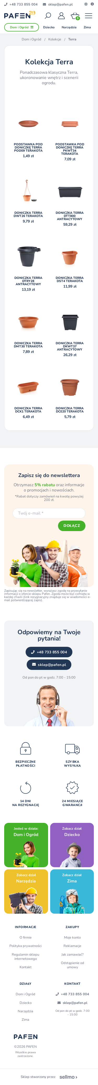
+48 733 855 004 (49, 652)
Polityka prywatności (25, 946)
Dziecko (26, 1003)
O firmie (26, 937)
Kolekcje (54, 39)
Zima (25, 1019)
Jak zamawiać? (72, 954)
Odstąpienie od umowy (72, 965)
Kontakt (26, 967)
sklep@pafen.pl (49, 664)
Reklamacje (72, 946)
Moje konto (72, 937)
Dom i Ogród (31, 39)
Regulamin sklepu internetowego (25, 956)
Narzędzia (25, 1011)
